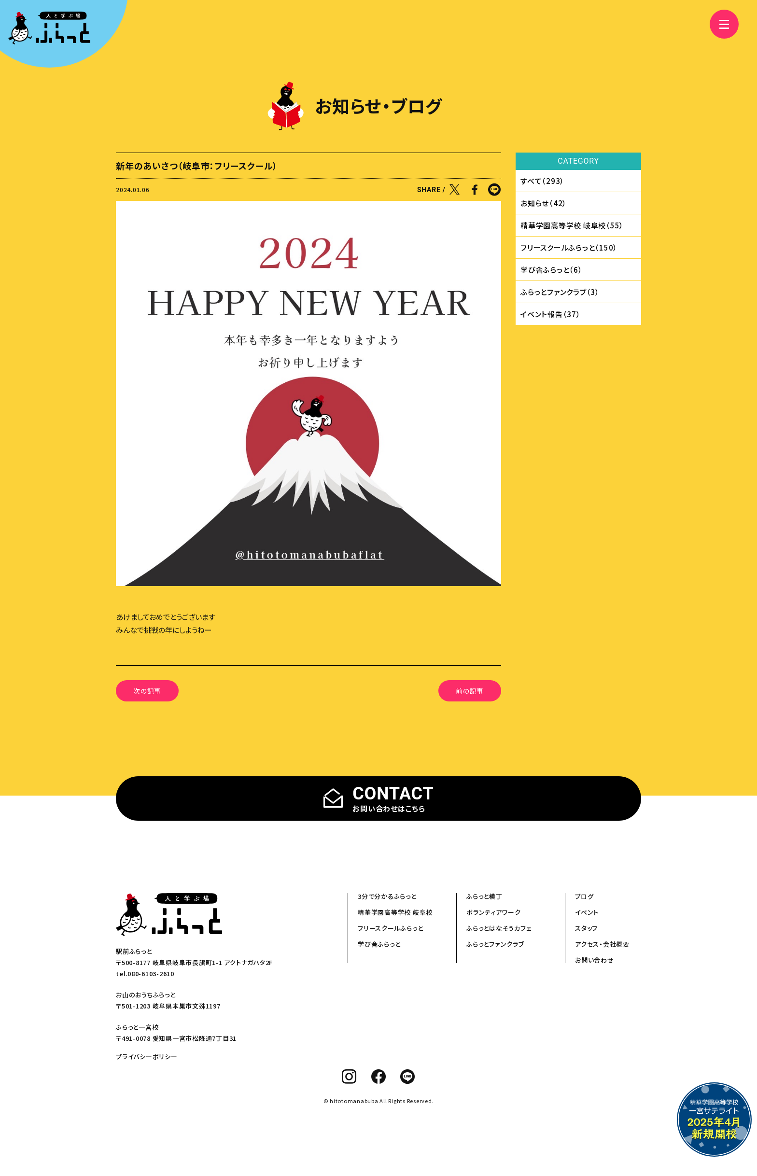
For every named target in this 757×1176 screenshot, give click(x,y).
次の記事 (147, 691)
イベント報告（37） (550, 314)
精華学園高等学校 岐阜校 (395, 912)
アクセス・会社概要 (602, 944)
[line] (407, 1076)
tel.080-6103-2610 (145, 973)
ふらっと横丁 (484, 896)
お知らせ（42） (543, 203)
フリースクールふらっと (390, 928)
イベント (587, 912)
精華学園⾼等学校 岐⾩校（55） (572, 225)
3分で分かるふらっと (387, 896)
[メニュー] (718, 24)
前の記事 (470, 691)
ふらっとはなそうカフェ (499, 928)
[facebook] (378, 1076)
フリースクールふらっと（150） (568, 247)
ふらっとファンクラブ (495, 944)
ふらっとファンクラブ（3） (560, 292)
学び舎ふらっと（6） (551, 270)
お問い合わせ (594, 960)
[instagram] (349, 1076)
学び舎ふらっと (379, 944)
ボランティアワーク (493, 912)
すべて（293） (542, 181)
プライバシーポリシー (147, 1056)
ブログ (584, 896)
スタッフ (586, 928)
